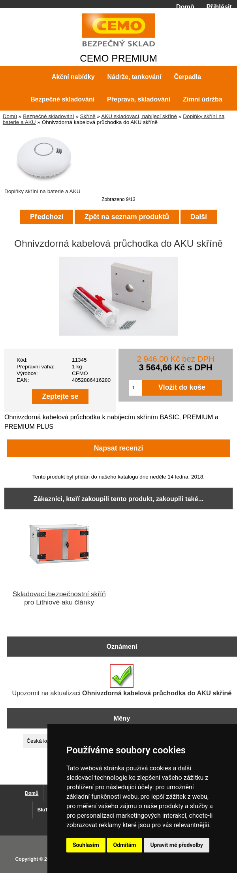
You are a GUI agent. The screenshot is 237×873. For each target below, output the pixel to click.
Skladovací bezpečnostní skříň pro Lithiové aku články (59, 598)
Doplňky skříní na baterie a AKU (44, 188)
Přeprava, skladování (138, 99)
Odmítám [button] (124, 845)
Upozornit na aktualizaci (121, 680)
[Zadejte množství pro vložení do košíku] (135, 388)
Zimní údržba (202, 99)
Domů (185, 6)
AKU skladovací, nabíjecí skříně (139, 116)
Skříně (88, 116)
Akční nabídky (73, 76)
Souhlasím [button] (86, 845)
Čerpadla (187, 76)
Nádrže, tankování (134, 76)
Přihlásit (219, 6)
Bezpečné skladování (48, 116)
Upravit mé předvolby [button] (176, 845)
